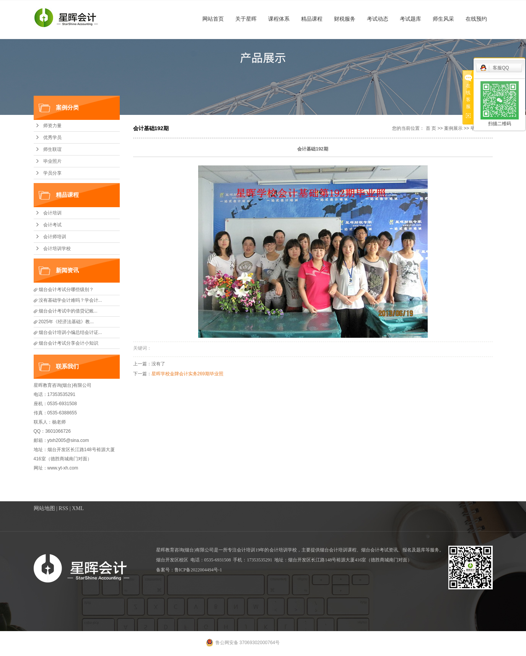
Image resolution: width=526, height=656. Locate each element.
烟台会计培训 (333, 550)
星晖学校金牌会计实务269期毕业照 (187, 373)
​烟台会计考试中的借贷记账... (68, 311)
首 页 (431, 128)
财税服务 (344, 19)
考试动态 (377, 19)
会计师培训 (54, 236)
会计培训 (52, 213)
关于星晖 (246, 19)
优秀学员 (52, 137)
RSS (63, 508)
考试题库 (410, 19)
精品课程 (311, 19)
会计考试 (52, 224)
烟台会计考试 (375, 550)
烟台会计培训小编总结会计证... (70, 332)
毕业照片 (52, 161)
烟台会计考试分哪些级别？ (66, 289)
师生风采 (443, 19)
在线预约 (476, 19)
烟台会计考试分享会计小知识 (68, 343)
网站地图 (44, 508)
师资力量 (52, 125)
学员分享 (52, 173)
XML (78, 508)
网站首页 (213, 19)
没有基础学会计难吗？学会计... (70, 300)
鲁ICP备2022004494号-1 (198, 570)
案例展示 (453, 128)
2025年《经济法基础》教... (66, 321)
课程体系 (279, 19)
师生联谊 (52, 149)
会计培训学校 (57, 248)
